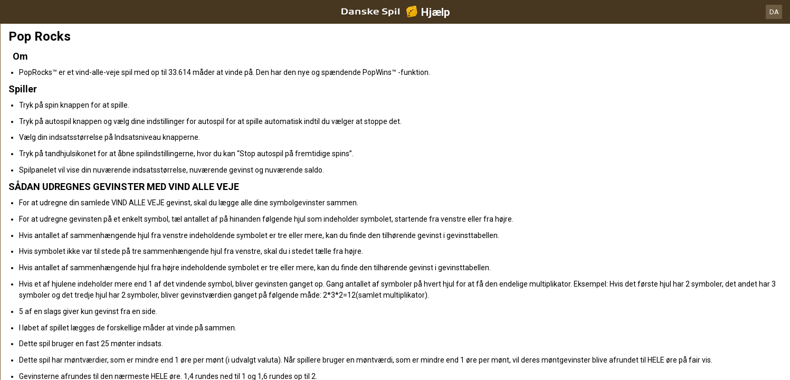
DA (774, 12)
